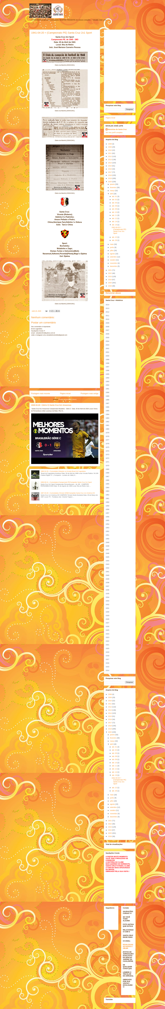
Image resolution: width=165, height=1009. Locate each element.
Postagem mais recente (40, 393)
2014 (110, 163)
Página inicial (65, 393)
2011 (110, 153)
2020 (110, 182)
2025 (110, 283)
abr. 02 (114, 199)
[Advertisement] (120, 64)
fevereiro (113, 187)
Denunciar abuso (113, 293)
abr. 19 (114, 225)
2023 (110, 276)
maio (112, 244)
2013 (110, 159)
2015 (110, 166)
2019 (110, 178)
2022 (110, 273)
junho (112, 247)
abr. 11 (114, 215)
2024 (110, 280)
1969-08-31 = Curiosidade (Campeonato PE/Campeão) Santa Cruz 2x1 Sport (66, 482)
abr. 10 (114, 212)
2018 (110, 175)
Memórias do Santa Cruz (117, 129)
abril (111, 194)
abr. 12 (114, 218)
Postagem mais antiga (89, 393)
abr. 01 (114, 196)
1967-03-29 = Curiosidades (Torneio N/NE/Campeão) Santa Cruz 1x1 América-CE (68, 493)
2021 (110, 270)
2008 (110, 144)
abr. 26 (114, 240)
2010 (110, 150)
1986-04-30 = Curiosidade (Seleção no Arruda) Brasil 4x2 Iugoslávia (63, 471)
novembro (114, 263)
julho (112, 250)
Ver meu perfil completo (114, 132)
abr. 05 (114, 203)
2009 (110, 147)
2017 (110, 172)
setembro (113, 257)
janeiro (112, 184)
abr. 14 (114, 221)
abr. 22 (114, 237)
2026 (110, 286)
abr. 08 (114, 206)
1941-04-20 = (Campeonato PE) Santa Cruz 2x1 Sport (119, 230)
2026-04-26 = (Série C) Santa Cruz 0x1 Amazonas (51, 405)
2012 (110, 156)
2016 (110, 169)
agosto (112, 254)
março (112, 190)
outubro (113, 260)
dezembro (114, 266)
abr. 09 (114, 209)
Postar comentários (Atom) (68, 399)
